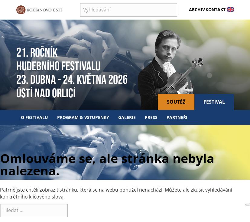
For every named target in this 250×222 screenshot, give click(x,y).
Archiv (197, 9)
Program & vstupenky (83, 117)
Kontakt (216, 9)
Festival (214, 101)
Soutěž (176, 101)
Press (151, 117)
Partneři (177, 117)
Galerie (127, 117)
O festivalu (34, 117)
